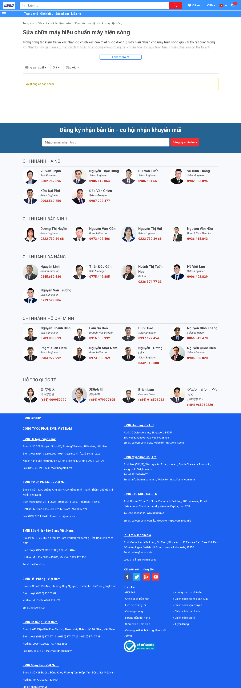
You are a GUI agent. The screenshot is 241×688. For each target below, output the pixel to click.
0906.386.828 (197, 358)
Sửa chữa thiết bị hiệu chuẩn (54, 23)
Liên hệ (76, 13)
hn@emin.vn (64, 467)
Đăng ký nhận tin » (185, 142)
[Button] (4, 14)
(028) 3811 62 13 (90, 501)
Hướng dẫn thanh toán (188, 592)
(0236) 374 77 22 (68, 636)
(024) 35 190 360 (38, 467)
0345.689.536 (50, 277)
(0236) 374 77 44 (38, 650)
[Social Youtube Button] (156, 577)
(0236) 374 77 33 (90, 636)
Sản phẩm (62, 13)
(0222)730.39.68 (46, 550)
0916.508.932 (99, 338)
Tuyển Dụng (181, 624)
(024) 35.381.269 (46, 453)
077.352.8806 (59, 643)
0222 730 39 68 (52, 239)
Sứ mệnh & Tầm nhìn (137, 624)
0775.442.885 (99, 277)
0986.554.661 (148, 181)
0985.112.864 (99, 181)
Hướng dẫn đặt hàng (137, 617)
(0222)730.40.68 (66, 550)
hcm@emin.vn (66, 516)
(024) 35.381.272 (90, 453)
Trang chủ (31, 13)
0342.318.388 (148, 363)
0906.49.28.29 (41, 643)
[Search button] (175, 5)
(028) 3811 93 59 (68, 501)
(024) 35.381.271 (68, 453)
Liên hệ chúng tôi (135, 605)
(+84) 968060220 (200, 405)
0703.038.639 (50, 338)
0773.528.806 (50, 300)
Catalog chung (134, 611)
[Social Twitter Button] (137, 577)
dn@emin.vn (64, 650)
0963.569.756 (50, 201)
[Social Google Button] (146, 577)
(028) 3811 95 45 (38, 516)
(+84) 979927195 (102, 400)
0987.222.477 (99, 201)
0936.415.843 (197, 239)
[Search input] (92, 5)
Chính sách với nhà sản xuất (191, 598)
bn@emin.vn (38, 564)
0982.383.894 (197, 181)
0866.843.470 (197, 338)
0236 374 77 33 (150, 282)
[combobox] (92, 5)
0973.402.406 (99, 239)
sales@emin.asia (142, 442)
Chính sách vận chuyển (188, 605)
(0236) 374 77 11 (46, 636)
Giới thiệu (46, 13)
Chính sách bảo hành (187, 611)
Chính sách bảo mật (137, 598)
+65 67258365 (160, 437)
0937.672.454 (148, 338)
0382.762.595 (50, 181)
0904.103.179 (96, 460)
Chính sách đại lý (184, 617)
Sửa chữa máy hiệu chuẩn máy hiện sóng (98, 23)
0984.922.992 (50, 358)
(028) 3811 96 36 (46, 501)
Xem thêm (119, 57)
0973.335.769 (99, 358)
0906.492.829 (197, 277)
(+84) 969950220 (53, 400)
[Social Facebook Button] (127, 577)
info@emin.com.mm (144, 479)
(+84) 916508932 (151, 400)
